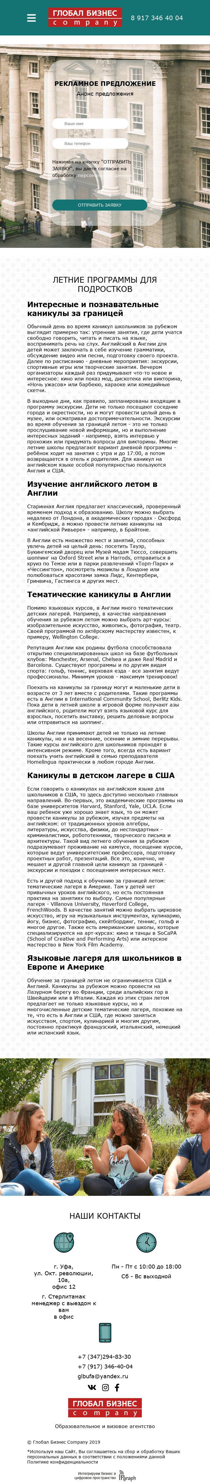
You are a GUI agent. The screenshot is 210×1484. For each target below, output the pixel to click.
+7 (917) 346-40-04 (105, 1366)
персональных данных (105, 175)
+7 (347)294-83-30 (104, 1356)
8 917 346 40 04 (157, 17)
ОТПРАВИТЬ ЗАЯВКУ (100, 205)
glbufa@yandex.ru (103, 1376)
